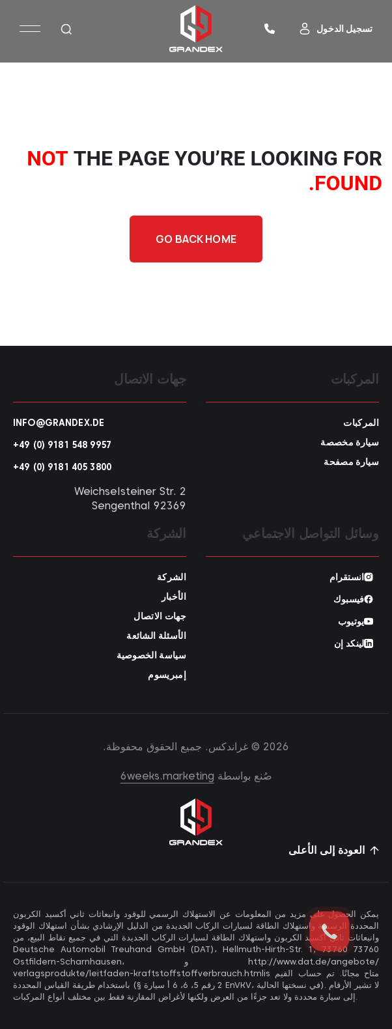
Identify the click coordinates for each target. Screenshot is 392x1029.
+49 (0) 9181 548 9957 (62, 444)
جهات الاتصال (159, 616)
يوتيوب (351, 621)
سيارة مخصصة (349, 442)
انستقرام (346, 577)
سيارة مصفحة (351, 461)
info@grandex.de (58, 422)
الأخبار (173, 596)
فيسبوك (348, 599)
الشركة (171, 577)
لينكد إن (349, 643)
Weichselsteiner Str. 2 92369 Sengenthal (130, 498)
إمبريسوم (167, 674)
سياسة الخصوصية (151, 655)
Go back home (196, 239)
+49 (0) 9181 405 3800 (62, 467)
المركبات (361, 422)
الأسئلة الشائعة (156, 635)
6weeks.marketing (167, 776)
